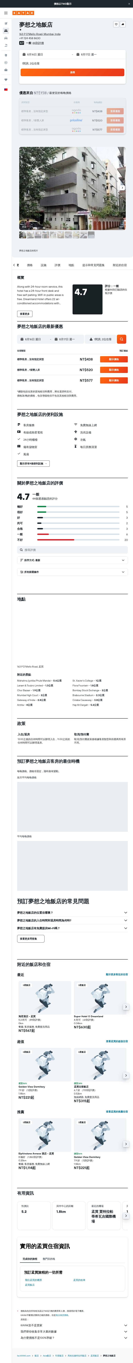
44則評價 (38, 43)
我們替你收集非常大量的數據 (74, 1274)
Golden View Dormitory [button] (32, 1029)
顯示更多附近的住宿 (117, 916)
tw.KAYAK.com (23, 1298)
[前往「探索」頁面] (5, 55)
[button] (129, 4)
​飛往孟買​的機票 (33, 1222)
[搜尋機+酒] (5, 45)
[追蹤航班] (5, 62)
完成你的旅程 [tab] (30, 1201)
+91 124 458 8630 (29, 38)
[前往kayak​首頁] (23, 13)
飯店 (37, 1298)
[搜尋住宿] (5, 30)
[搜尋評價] (75, 549)
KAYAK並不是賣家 (74, 1268)
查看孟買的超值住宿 (117, 983)
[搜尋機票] (5, 23)
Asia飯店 (47, 1298)
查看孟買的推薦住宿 (117, 1054)
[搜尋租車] (5, 38)
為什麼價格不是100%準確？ (74, 1280)
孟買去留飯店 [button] (81, 1029)
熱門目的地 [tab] (49, 1201)
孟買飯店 (30, 1227)
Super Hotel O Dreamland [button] (88, 958)
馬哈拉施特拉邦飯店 (77, 1298)
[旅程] (5, 79)
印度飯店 (59, 1298)
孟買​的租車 (79, 1222)
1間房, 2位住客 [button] (31, 63)
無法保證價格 (62, 1257)
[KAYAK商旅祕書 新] (5, 69)
